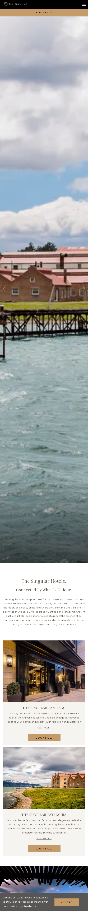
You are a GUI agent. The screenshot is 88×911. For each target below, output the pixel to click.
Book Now (48, 738)
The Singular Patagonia (44, 814)
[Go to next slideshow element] (84, 289)
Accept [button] (66, 902)
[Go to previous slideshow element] (4, 289)
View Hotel (42, 727)
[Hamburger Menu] (84, 4)
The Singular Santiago (44, 707)
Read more (30, 906)
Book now (44, 12)
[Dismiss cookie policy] (83, 902)
